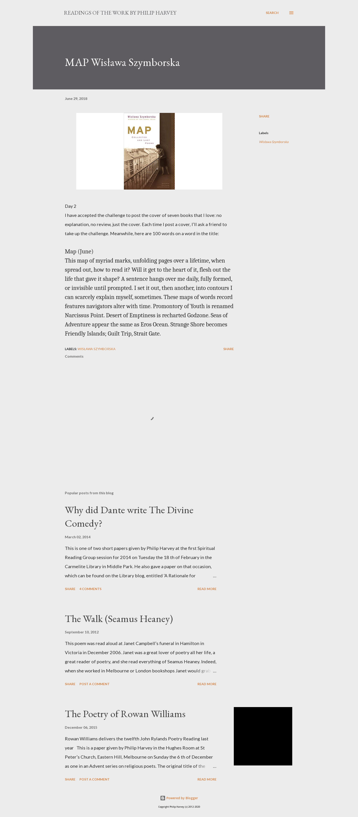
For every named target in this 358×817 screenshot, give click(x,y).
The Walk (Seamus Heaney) (119, 618)
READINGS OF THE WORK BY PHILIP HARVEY (120, 12)
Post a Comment (94, 684)
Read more (206, 589)
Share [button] (264, 116)
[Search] (272, 13)
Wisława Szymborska (273, 142)
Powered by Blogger (179, 798)
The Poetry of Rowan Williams (125, 713)
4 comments (90, 589)
